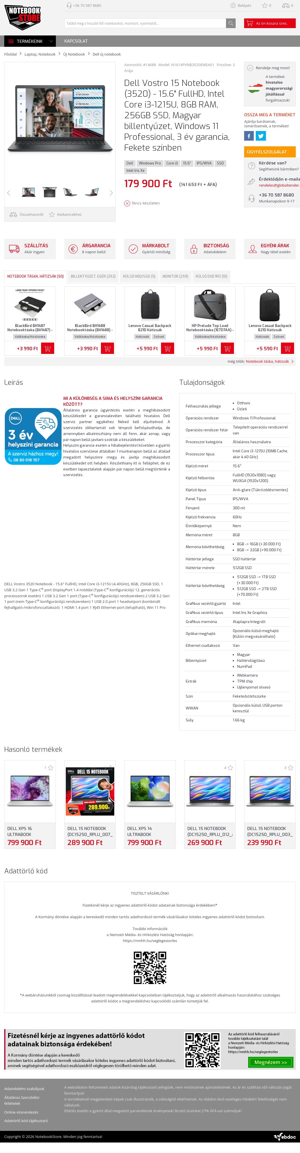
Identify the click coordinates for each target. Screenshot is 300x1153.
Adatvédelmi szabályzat (24, 1088)
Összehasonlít (27, 214)
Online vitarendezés (21, 1112)
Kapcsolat (76, 41)
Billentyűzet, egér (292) (93, 276)
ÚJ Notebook (74, 54)
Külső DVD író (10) (211, 276)
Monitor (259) (175, 276)
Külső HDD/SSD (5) (139, 276)
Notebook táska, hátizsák (267, 361)
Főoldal (10, 54)
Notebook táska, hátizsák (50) (35, 276)
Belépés (244, 5)
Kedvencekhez (65, 214)
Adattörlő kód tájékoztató (26, 1120)
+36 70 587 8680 (87, 5)
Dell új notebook (107, 54)
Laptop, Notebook (39, 54)
